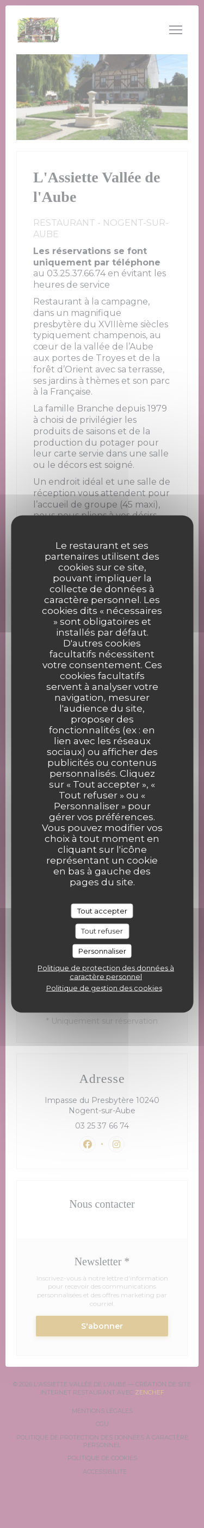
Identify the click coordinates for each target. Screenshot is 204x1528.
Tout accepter (102, 910)
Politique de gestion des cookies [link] (104, 988)
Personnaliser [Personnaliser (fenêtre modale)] (102, 950)
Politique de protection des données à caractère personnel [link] (106, 972)
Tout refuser (102, 931)
